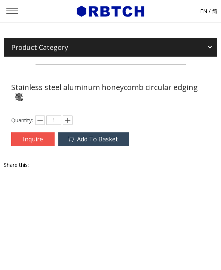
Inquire (33, 139)
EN (203, 11)
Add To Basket (97, 139)
